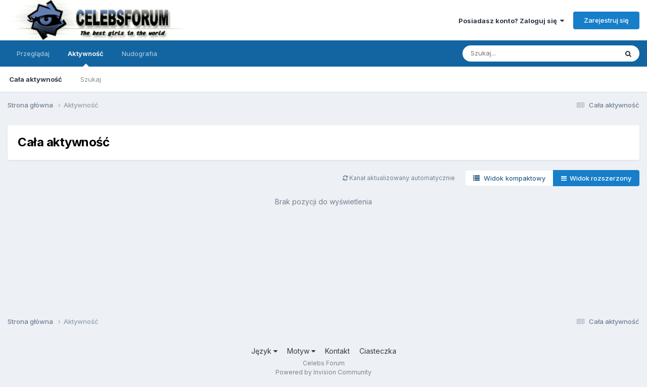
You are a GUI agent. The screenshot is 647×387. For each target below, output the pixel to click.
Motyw (301, 351)
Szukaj (90, 79)
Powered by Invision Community (323, 372)
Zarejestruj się (606, 20)
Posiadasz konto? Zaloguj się (511, 21)
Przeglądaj (33, 53)
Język (264, 351)
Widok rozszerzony (596, 178)
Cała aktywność (35, 79)
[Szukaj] (515, 53)
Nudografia (139, 53)
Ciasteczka (377, 351)
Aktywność (86, 58)
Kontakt (337, 351)
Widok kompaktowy (509, 178)
